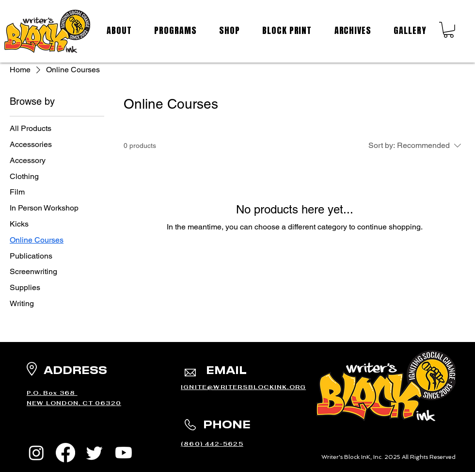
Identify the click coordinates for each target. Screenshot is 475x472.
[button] (448, 30)
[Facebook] (65, 452)
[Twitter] (94, 452)
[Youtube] (123, 452)
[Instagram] (36, 452)
